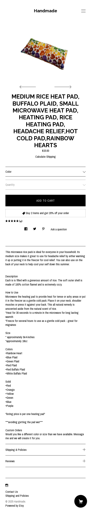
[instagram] (6, 486)
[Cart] (80, 501)
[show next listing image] (62, 86)
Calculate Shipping (45, 157)
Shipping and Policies (17, 496)
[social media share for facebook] (25, 227)
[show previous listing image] (29, 86)
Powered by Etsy (14, 506)
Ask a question (59, 229)
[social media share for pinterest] (43, 227)
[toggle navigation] (83, 11)
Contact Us (11, 492)
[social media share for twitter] (34, 227)
